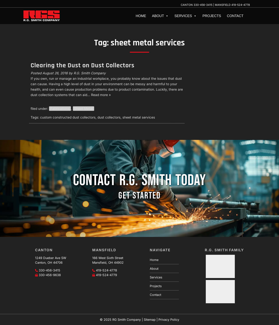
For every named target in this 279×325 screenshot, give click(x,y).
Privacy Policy (168, 320)
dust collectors (109, 117)
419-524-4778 (240, 4)
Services (185, 16)
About (160, 16)
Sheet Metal (83, 109)
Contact (235, 16)
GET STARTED (139, 195)
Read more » (101, 95)
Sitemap (150, 320)
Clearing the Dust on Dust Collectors (82, 65)
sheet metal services (138, 117)
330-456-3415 (203, 4)
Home (141, 16)
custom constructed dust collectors (68, 117)
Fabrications (60, 109)
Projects (211, 16)
